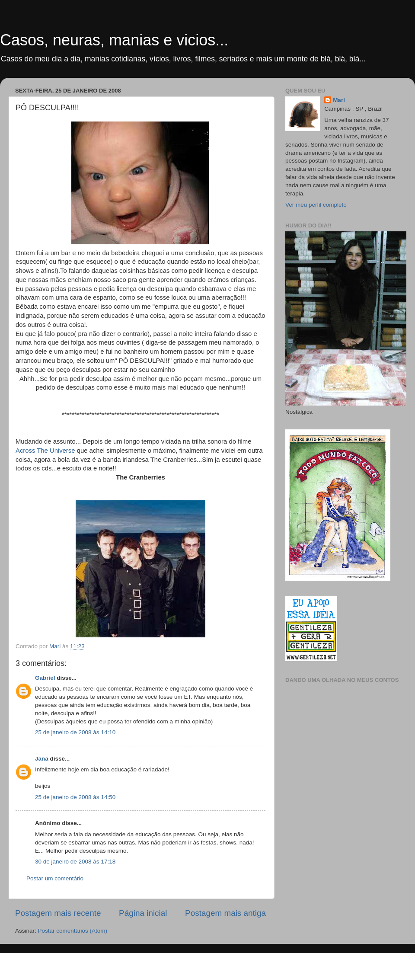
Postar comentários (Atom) (73, 930)
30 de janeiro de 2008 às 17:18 (75, 861)
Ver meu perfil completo (316, 204)
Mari (339, 100)
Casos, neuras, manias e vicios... (114, 40)
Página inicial (143, 913)
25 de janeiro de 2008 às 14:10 (75, 732)
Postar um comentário (54, 878)
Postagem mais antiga (225, 913)
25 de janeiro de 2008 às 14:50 (75, 797)
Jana (41, 758)
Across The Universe (46, 450)
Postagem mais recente (58, 913)
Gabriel (45, 678)
